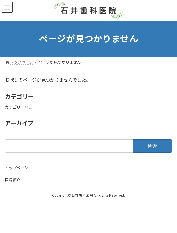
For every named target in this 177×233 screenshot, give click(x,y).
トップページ (16, 167)
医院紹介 (12, 179)
